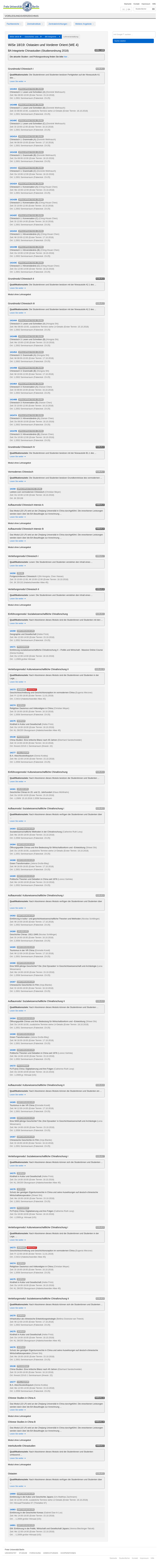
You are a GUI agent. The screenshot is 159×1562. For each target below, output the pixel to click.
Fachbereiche (14, 24)
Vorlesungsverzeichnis (22, 15)
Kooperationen (68, 1553)
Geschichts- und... (33, 37)
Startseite (128, 4)
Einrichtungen (51, 1553)
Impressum (145, 4)
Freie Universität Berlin (14, 1549)
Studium (23, 1553)
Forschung (35, 1553)
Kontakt (137, 4)
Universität (10, 1553)
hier (66, 56)
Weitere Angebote (84, 24)
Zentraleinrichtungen (59, 24)
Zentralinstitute (35, 24)
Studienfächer (141, 9)
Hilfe (154, 4)
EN (129, 9)
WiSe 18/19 (15, 37)
